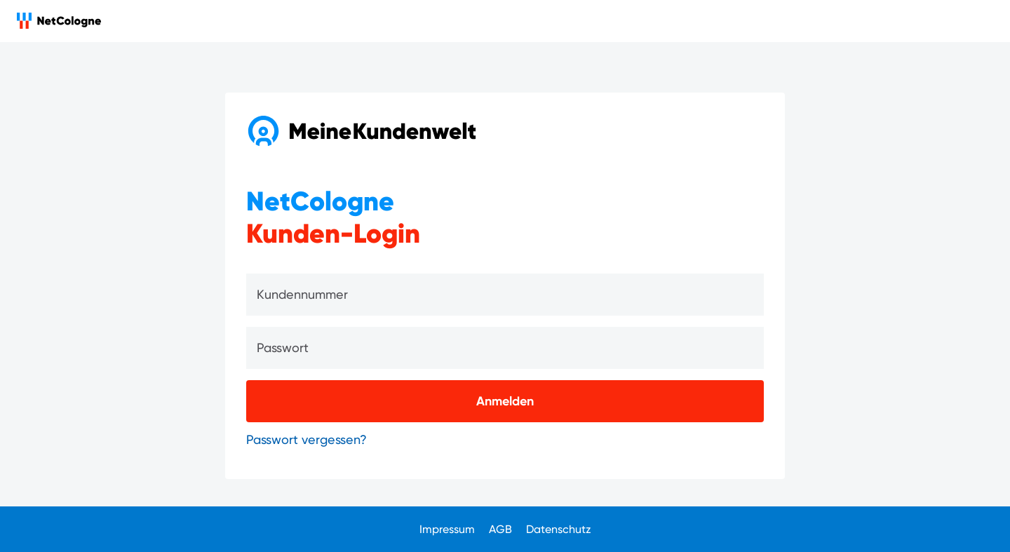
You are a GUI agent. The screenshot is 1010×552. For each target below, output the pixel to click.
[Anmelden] (505, 401)
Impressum (447, 529)
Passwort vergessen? (306, 439)
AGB (500, 529)
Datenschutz (558, 529)
